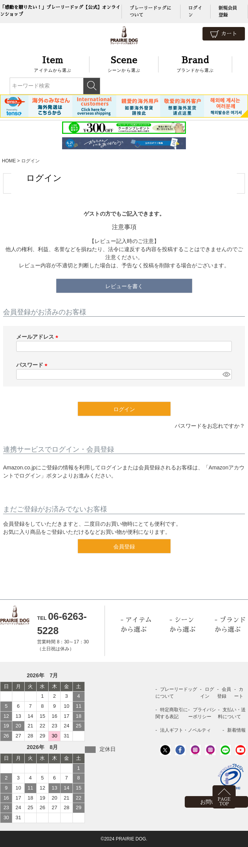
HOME (9, 161)
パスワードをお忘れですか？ (210, 426)
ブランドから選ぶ (195, 63)
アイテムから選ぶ (53, 63)
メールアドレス (38, 337)
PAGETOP (224, 801)
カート (223, 34)
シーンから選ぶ (124, 63)
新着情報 (236, 730)
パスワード (33, 365)
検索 (91, 86)
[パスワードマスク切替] (226, 375)
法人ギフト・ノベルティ (185, 730)
